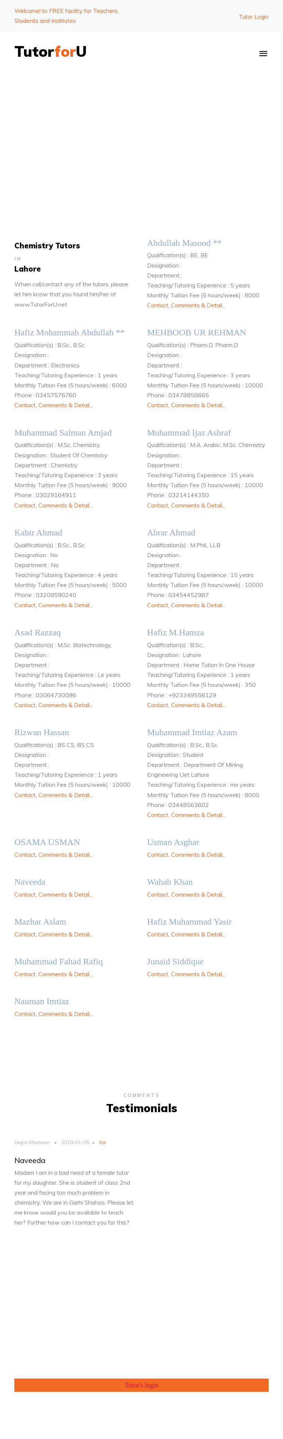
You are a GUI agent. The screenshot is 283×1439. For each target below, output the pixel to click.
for (102, 1142)
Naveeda (29, 1160)
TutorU (50, 51)
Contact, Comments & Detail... (186, 305)
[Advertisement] (141, 130)
